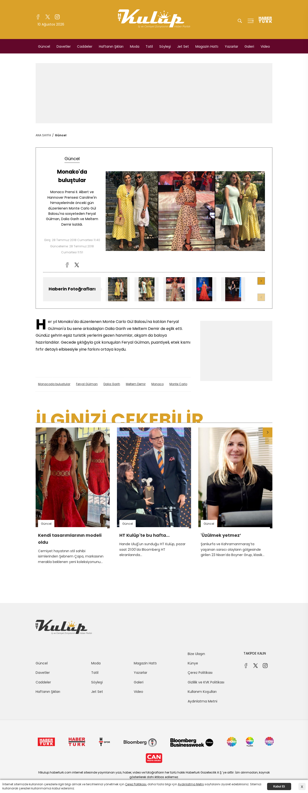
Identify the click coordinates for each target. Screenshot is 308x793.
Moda (134, 46)
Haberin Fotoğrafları (72, 289)
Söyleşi (165, 46)
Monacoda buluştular (54, 384)
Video (265, 46)
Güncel (44, 46)
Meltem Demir (136, 384)
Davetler (64, 46)
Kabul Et (279, 786)
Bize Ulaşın (196, 653)
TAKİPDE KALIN (255, 653)
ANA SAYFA (43, 135)
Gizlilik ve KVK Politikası (206, 682)
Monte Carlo (178, 384)
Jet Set (183, 46)
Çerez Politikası (200, 672)
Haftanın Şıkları (111, 46)
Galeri (249, 46)
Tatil (149, 46)
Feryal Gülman (87, 384)
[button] (261, 281)
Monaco (157, 384)
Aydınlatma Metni (202, 701)
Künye (193, 663)
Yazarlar (231, 46)
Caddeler (84, 46)
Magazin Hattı (206, 46)
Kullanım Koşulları (202, 691)
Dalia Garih (111, 384)
